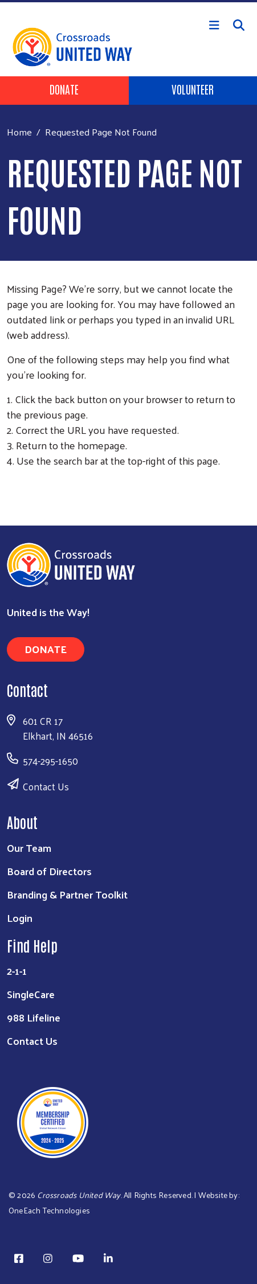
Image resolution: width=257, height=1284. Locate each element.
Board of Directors (49, 871)
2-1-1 (17, 970)
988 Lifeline (33, 1017)
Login (19, 917)
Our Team (29, 847)
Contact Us (46, 786)
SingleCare (31, 994)
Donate (64, 88)
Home (19, 132)
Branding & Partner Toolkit (67, 894)
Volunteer (193, 88)
